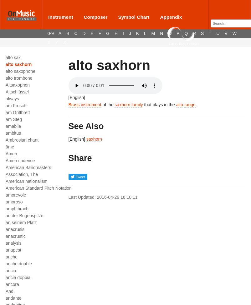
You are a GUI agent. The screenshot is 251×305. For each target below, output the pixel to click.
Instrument (60, 17)
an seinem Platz (21, 222)
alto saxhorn (19, 64)
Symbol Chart (133, 17)
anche (12, 256)
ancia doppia (18, 277)
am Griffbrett (18, 112)
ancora (12, 284)
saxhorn (122, 104)
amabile (13, 126)
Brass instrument (85, 104)
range (190, 104)
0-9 (51, 33)
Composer (95, 17)
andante (14, 298)
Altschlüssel (17, 91)
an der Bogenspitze (25, 215)
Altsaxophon (18, 85)
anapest (13, 250)
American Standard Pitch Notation (39, 188)
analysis (14, 243)
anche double (19, 263)
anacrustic (16, 236)
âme (10, 146)
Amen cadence (20, 160)
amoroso (14, 201)
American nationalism (27, 181)
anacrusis (15, 229)
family (137, 104)
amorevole (16, 195)
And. (10, 291)
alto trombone (19, 78)
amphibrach (17, 208)
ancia (11, 270)
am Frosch (16, 105)
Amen (11, 153)
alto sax (13, 57)
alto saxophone (20, 71)
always (12, 98)
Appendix (171, 17)
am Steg (14, 119)
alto (179, 104)
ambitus (13, 133)
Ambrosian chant (22, 140)
